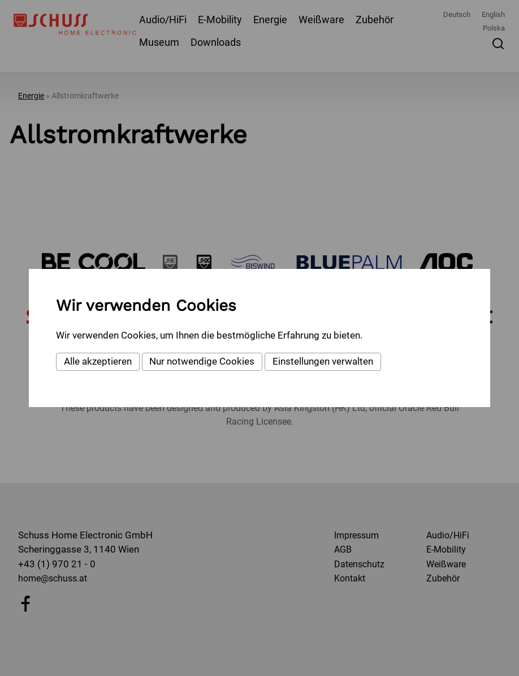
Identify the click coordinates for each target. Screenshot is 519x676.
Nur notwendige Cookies (201, 361)
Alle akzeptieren (98, 361)
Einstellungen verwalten (323, 361)
